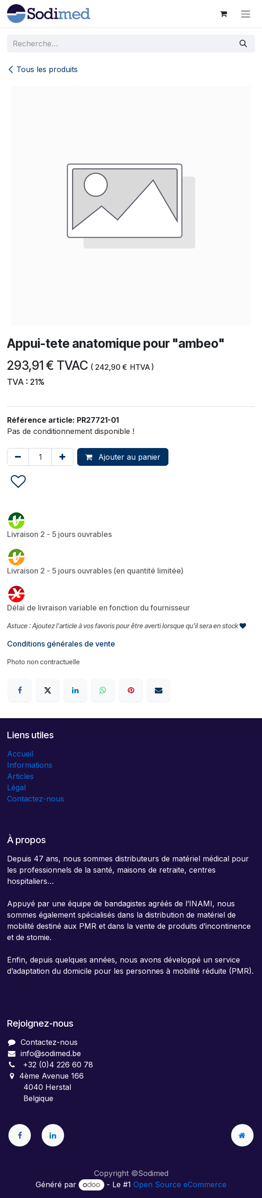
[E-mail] (158, 690)
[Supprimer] (18, 457)
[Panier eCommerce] (223, 13)
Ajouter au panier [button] (122, 457)
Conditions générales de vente (61, 643)
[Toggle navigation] (245, 13)
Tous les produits (42, 69)
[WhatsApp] (103, 690)
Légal (16, 787)
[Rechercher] (243, 43)
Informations (29, 765)
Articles (20, 776)
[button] (18, 481)
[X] (47, 690)
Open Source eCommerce (179, 1184)
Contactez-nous (35, 798)
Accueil (20, 753)
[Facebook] (19, 690)
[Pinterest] (131, 690)
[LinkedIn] (75, 690)
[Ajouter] (62, 457)
